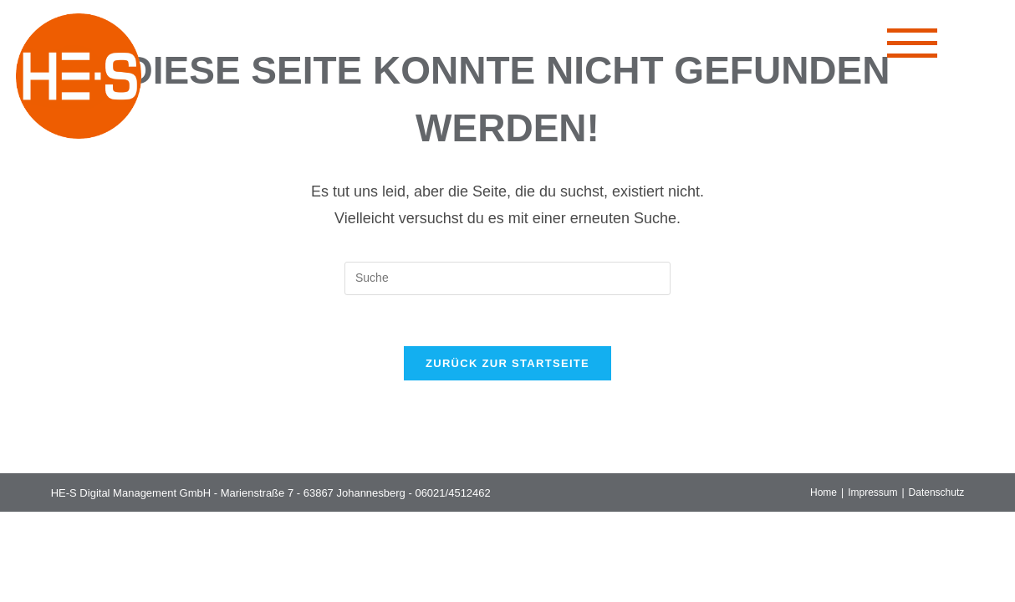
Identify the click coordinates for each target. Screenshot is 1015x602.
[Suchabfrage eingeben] (507, 278)
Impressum (872, 492)
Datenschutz (937, 492)
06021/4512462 (452, 493)
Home (823, 492)
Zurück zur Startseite (507, 363)
